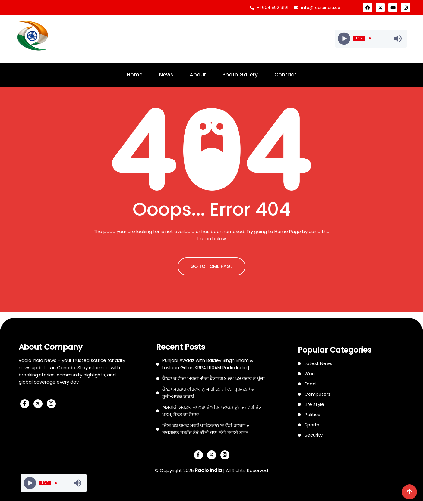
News (166, 74)
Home (135, 74)
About (198, 74)
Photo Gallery (240, 74)
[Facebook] (24, 403)
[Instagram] (51, 403)
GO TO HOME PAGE (211, 266)
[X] (38, 403)
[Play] (344, 38)
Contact (285, 74)
